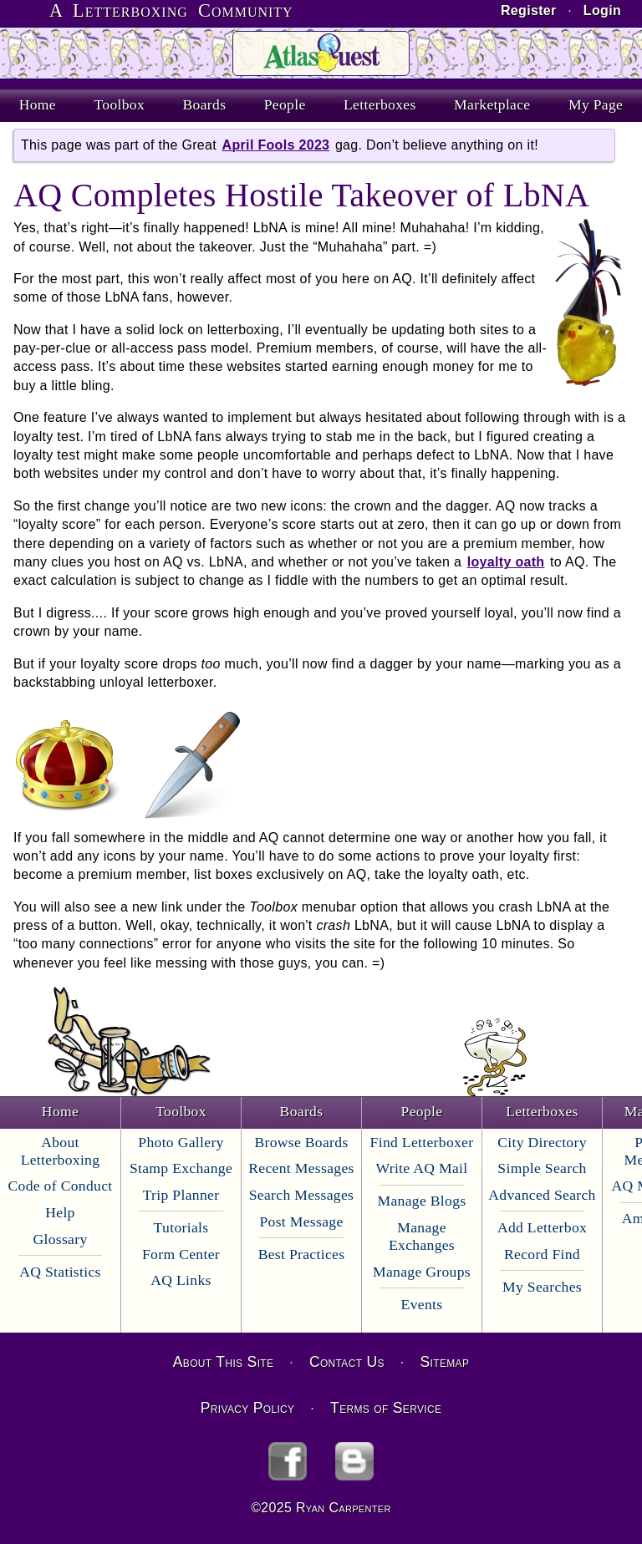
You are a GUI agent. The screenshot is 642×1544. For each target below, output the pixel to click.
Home (37, 104)
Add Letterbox (542, 1227)
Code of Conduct (60, 1185)
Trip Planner (181, 1194)
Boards (205, 104)
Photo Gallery (180, 1142)
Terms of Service (385, 1407)
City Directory (542, 1142)
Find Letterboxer (422, 1142)
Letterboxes (380, 104)
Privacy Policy (248, 1407)
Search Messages (301, 1194)
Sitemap (445, 1362)
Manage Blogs (422, 1200)
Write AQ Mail (422, 1168)
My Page (595, 104)
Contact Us (347, 1362)
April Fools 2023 (276, 145)
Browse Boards (301, 1142)
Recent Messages (301, 1168)
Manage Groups (422, 1271)
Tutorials (181, 1227)
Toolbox (119, 104)
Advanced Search (541, 1194)
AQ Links (180, 1280)
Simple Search (541, 1168)
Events (422, 1304)
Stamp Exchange (181, 1168)
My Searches (542, 1286)
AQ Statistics (60, 1271)
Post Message (301, 1221)
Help (59, 1212)
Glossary (60, 1239)
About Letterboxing (60, 1151)
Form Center (181, 1254)
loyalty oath (506, 562)
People (285, 104)
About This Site (223, 1362)
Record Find (542, 1254)
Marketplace (492, 104)
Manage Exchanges (422, 1236)
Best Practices (301, 1254)
